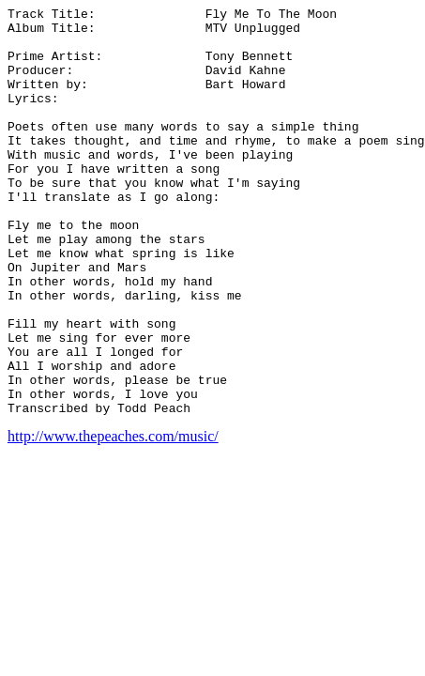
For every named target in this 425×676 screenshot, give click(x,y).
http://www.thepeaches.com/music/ (113, 518)
